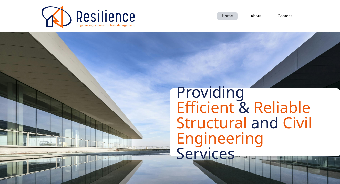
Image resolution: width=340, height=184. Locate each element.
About (256, 16)
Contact (284, 16)
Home (227, 16)
